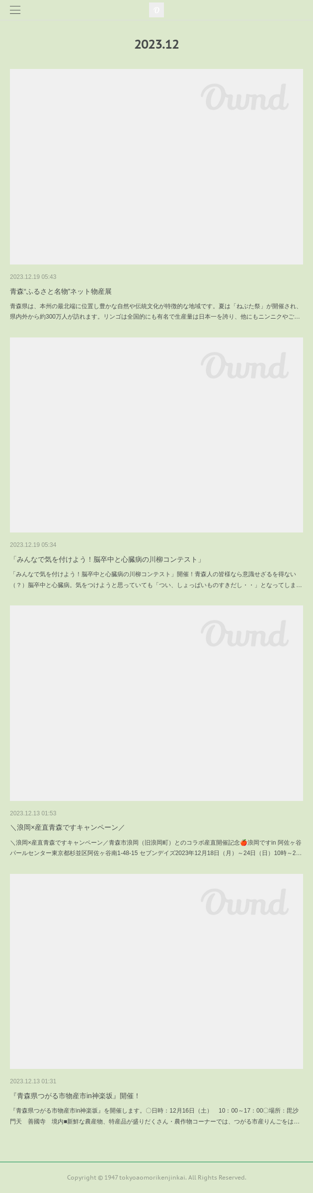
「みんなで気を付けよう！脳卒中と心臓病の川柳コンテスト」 (107, 559)
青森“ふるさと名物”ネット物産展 (61, 291)
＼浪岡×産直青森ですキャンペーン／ (67, 827)
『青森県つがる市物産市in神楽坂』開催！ (75, 1096)
